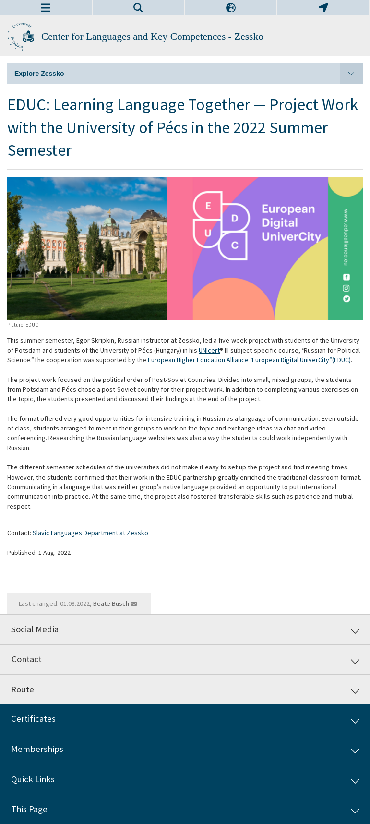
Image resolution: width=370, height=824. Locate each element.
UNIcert (209, 350)
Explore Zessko (188, 73)
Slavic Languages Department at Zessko (90, 533)
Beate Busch (111, 603)
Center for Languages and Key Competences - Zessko (152, 36)
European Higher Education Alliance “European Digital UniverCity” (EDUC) (249, 360)
